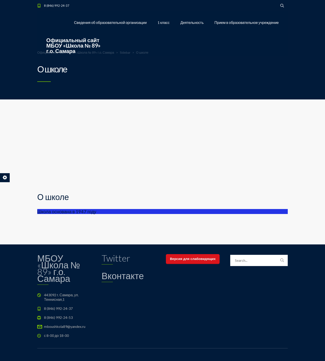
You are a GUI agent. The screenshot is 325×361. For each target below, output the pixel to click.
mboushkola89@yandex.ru (64, 326)
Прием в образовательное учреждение (246, 22)
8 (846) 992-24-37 (56, 5)
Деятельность (192, 22)
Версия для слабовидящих (193, 259)
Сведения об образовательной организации (110, 22)
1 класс (163, 22)
